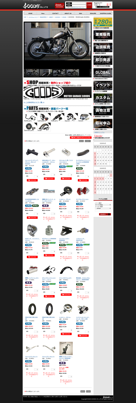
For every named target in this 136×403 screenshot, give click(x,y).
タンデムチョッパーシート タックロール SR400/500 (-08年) (83, 162)
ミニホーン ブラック (64, 199)
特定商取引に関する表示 (51, 396)
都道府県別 (43, 17)
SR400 (64, 17)
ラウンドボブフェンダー (65, 278)
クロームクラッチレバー (31, 356)
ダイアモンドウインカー (82, 199)
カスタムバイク (33, 17)
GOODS (57, 17)
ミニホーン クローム (64, 317)
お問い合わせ (63, 396)
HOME (25, 396)
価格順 (81, 141)
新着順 (88, 391)
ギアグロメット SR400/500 (49, 238)
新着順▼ (87, 141)
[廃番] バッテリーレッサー (32, 278)
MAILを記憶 (69, 7)
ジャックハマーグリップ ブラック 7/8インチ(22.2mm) (32, 162)
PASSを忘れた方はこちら (78, 7)
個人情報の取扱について (35, 396)
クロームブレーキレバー (48, 356)
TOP (25, 17)
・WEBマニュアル (99, 132)
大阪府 (51, 17)
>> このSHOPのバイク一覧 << (34, 102)
